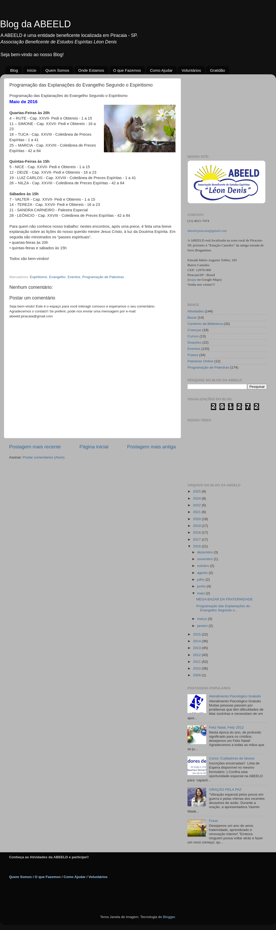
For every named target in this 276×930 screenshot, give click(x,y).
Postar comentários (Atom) (44, 457)
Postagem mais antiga (151, 446)
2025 (197, 491)
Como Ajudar (161, 70)
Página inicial (93, 446)
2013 (197, 648)
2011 (197, 662)
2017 (197, 539)
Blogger (169, 917)
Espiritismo (38, 277)
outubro (203, 566)
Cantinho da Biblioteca (205, 324)
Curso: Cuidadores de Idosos (231, 758)
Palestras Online (200, 361)
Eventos (74, 277)
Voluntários (191, 70)
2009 (197, 675)
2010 (197, 668)
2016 (197, 546)
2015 (197, 634)
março (202, 619)
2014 (197, 641)
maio (201, 593)
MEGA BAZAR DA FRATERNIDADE (224, 599)
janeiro (203, 626)
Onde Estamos (91, 70)
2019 (197, 526)
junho (202, 586)
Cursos (193, 336)
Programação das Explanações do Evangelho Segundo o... (223, 608)
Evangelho (57, 277)
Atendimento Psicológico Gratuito (235, 696)
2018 (197, 532)
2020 (197, 519)
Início (31, 70)
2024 (197, 498)
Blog (14, 70)
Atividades (195, 311)
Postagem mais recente (35, 446)
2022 (197, 505)
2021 (197, 512)
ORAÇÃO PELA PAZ (225, 789)
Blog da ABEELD (35, 24)
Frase (213, 821)
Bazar (192, 317)
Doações (194, 342)
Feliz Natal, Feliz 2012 (226, 727)
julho (201, 579)
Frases (192, 355)
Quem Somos (57, 70)
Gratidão (217, 70)
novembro (205, 559)
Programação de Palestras (103, 277)
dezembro (205, 552)
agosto (203, 573)
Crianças (194, 330)
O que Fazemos (127, 70)
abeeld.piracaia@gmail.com (207, 231)
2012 (197, 655)
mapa (192, 279)
